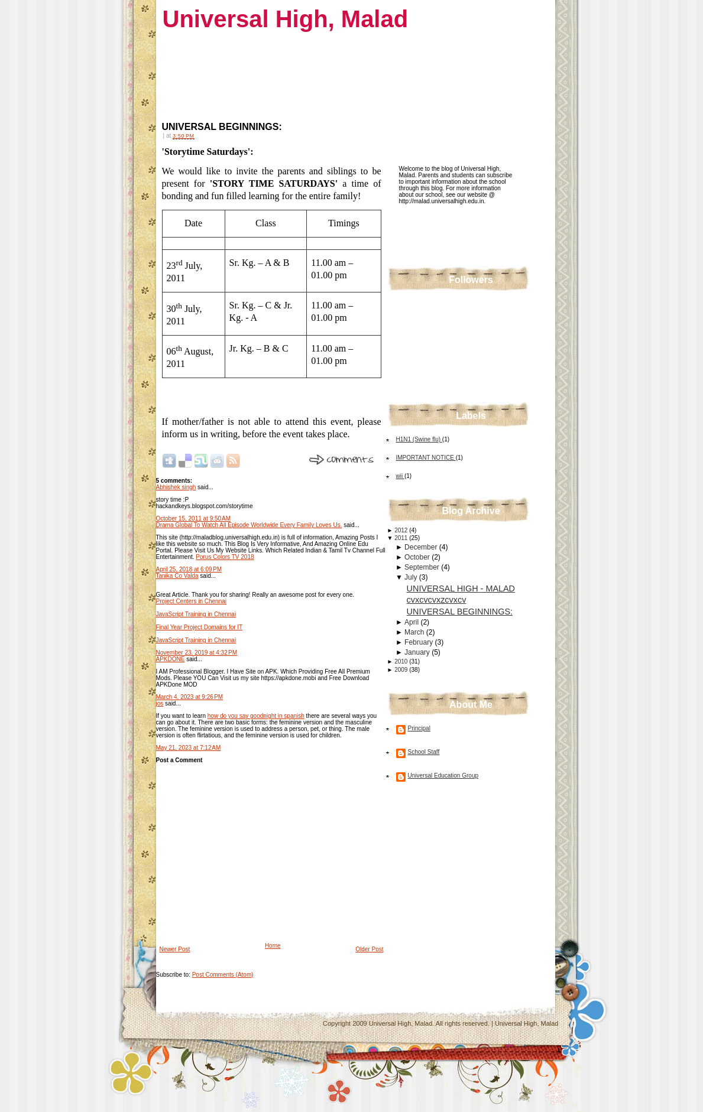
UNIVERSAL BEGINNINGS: (222, 127)
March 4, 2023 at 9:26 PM (189, 697)
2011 (401, 538)
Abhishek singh (176, 487)
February (419, 642)
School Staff (424, 752)
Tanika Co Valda (177, 576)
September (422, 567)
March (415, 632)
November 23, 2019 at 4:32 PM (197, 652)
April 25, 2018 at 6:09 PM (189, 569)
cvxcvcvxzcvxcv (436, 599)
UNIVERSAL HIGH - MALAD (461, 588)
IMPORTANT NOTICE (426, 457)
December (421, 547)
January (418, 652)
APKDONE (170, 659)
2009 (401, 669)
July (411, 577)
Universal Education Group (443, 775)
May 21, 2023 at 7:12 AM (188, 747)
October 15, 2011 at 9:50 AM (193, 518)
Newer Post (175, 949)
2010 (401, 661)
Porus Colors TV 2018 (225, 557)
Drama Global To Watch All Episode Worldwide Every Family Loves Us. (249, 525)
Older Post (369, 949)
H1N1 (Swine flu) (419, 439)
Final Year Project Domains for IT (199, 627)
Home (273, 945)
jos (160, 703)
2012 (401, 530)
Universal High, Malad (286, 19)
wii (400, 476)
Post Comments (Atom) (223, 974)
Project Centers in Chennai (191, 601)
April (412, 622)
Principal (419, 728)
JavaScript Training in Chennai (196, 614)
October (418, 557)
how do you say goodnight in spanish (256, 716)
